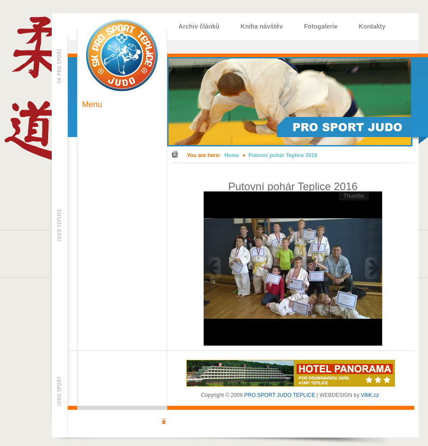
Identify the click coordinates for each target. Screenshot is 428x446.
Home (231, 155)
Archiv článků (198, 26)
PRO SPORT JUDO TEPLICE (279, 395)
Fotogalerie (320, 26)
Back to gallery (387, 178)
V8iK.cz (370, 395)
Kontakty (372, 26)
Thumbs (353, 195)
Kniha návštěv (262, 26)
